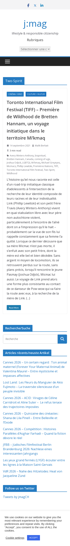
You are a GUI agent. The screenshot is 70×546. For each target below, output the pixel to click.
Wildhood (12, 173)
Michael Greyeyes (50, 162)
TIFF (56, 166)
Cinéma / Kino (15, 94)
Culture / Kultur (36, 94)
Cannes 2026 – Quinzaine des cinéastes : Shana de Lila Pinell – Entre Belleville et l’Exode (31, 417)
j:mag (35, 23)
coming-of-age (42, 159)
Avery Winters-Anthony (22, 155)
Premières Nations (43, 166)
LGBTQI (26, 162)
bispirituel (40, 155)
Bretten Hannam (15, 159)
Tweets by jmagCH (16, 497)
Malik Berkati (41, 145)
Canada (29, 159)
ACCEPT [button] (33, 538)
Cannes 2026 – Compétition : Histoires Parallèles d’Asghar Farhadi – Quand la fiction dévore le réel (34, 433)
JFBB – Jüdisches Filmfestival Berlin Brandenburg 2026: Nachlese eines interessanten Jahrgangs (27, 449)
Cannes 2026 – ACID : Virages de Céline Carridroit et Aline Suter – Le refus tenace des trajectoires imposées (32, 402)
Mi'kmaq (35, 162)
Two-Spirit (49, 169)
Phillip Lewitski (24, 166)
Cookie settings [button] (15, 537)
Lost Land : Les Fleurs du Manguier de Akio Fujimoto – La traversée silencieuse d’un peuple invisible (33, 386)
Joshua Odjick (14, 162)
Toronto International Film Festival (25, 169)
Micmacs (11, 166)
